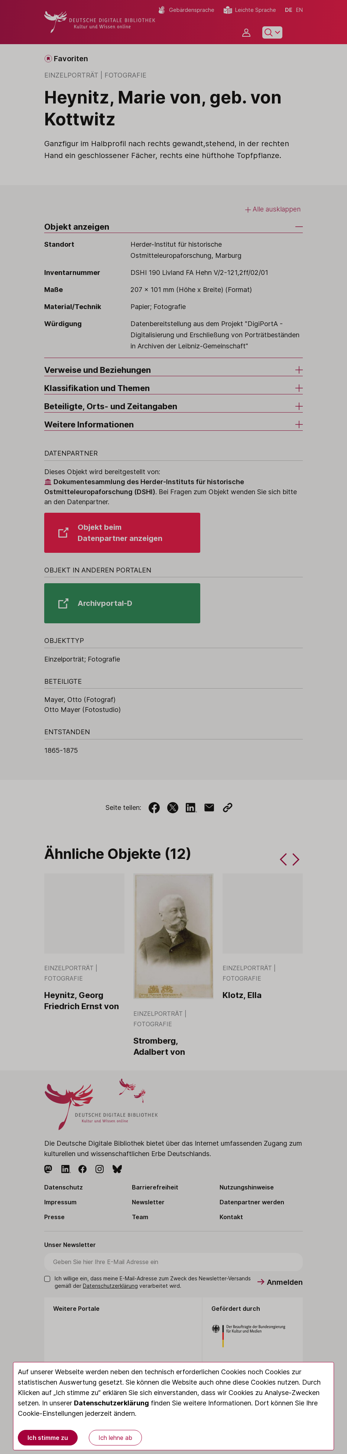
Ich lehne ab (115, 1437)
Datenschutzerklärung (111, 1403)
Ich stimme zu (47, 1437)
